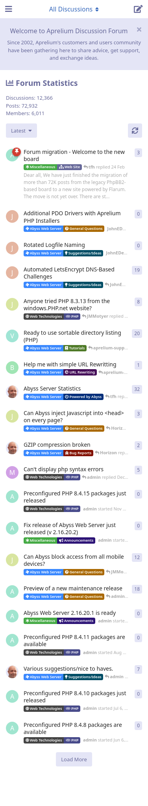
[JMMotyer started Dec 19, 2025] (12, 416)
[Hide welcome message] (139, 29)
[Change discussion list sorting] (21, 130)
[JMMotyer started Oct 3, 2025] (12, 560)
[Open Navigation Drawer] (8, 9)
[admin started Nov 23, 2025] (12, 496)
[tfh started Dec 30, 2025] (12, 448)
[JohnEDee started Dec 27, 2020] (12, 272)
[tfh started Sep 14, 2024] (12, 672)
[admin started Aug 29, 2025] (12, 591)
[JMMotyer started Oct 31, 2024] (12, 304)
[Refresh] (135, 130)
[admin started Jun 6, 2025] (12, 728)
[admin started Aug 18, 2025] (12, 640)
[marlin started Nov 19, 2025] (12, 472)
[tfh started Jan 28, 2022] (12, 391)
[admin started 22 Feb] (12, 155)
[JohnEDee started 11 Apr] (12, 216)
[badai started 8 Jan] (12, 367)
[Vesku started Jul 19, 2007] (12, 336)
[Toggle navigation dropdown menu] (74, 9)
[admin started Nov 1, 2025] (12, 528)
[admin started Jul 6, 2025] (12, 696)
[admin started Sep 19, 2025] (12, 616)
